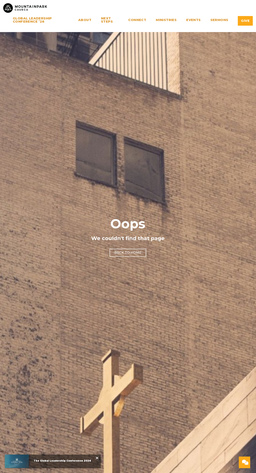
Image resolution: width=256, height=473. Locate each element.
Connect (137, 20)
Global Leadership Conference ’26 (32, 20)
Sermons (219, 20)
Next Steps (107, 20)
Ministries (166, 20)
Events (193, 20)
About (84, 20)
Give (245, 21)
